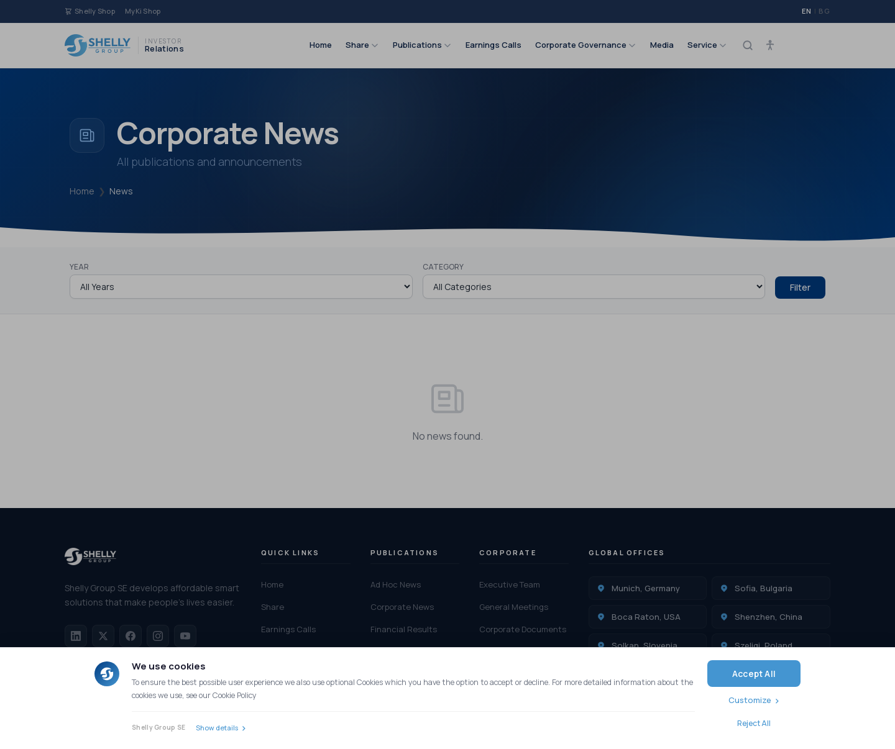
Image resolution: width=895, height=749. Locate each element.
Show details (217, 727)
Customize (749, 700)
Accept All (754, 673)
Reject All (754, 723)
